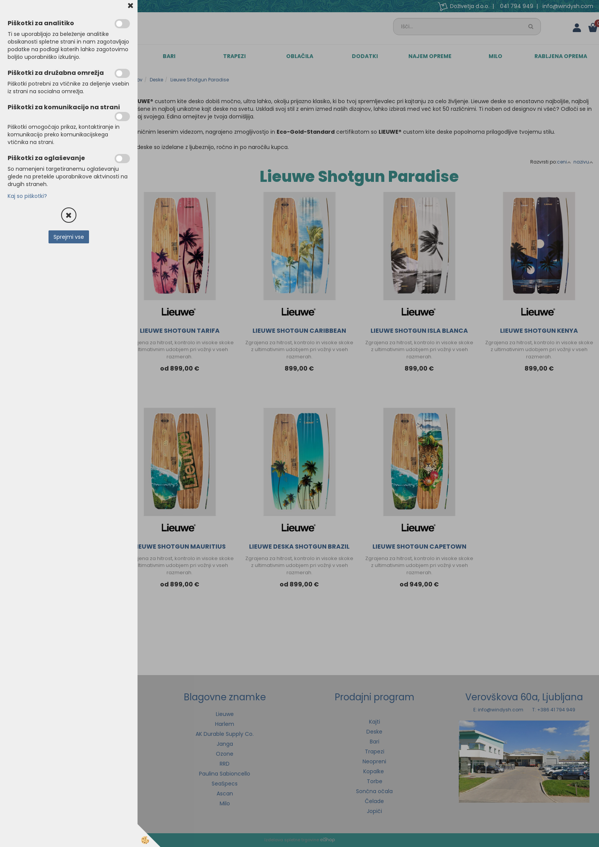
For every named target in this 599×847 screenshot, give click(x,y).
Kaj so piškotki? (27, 196)
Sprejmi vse (68, 237)
